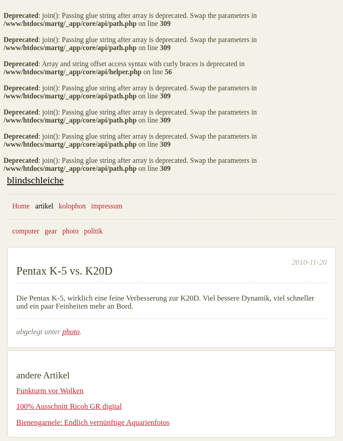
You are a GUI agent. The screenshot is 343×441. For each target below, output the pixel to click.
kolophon (72, 206)
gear (51, 231)
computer (26, 231)
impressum (106, 206)
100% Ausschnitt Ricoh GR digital (69, 406)
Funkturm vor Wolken (50, 390)
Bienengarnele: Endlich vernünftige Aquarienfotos (93, 422)
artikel (44, 206)
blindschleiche (35, 180)
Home (21, 206)
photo (70, 231)
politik (93, 231)
